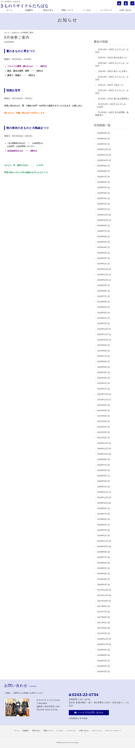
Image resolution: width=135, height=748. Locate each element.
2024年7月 (102, 231)
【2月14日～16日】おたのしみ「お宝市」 (112, 78)
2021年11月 (102, 399)
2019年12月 (102, 492)
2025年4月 (102, 193)
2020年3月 (102, 481)
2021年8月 (102, 410)
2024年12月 (102, 215)
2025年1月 (102, 209)
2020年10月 (102, 454)
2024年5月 (102, 242)
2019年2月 (102, 530)
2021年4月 (102, 427)
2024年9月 (102, 225)
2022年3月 (102, 378)
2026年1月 (102, 144)
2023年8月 (102, 291)
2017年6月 (102, 617)
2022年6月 (102, 361)
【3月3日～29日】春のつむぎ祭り (112, 71)
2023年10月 (102, 280)
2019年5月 (102, 519)
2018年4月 (102, 573)
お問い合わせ (125, 10)
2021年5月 (102, 421)
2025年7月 (102, 176)
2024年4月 (102, 247)
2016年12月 (102, 639)
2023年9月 (102, 285)
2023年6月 (102, 301)
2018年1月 (102, 584)
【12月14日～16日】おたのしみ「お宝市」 (110, 105)
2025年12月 (102, 149)
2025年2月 (102, 204)
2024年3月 (102, 253)
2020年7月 (102, 465)
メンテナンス (106, 10)
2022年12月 (102, 329)
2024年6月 (102, 236)
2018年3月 (102, 579)
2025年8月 (102, 171)
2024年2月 (102, 258)
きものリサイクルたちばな (70, 742)
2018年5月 (102, 568)
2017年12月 (102, 590)
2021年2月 (102, 437)
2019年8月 (102, 508)
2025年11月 (102, 155)
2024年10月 (102, 220)
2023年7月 (102, 296)
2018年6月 (102, 563)
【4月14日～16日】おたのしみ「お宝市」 (112, 50)
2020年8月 (102, 459)
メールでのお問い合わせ (88, 712)
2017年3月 (102, 628)
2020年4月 (102, 476)
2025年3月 (102, 198)
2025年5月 (102, 187)
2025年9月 (102, 166)
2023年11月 (102, 274)
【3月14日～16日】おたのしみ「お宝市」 (112, 64)
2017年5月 (102, 622)
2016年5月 (102, 666)
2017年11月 (102, 595)
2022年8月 (102, 350)
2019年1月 (102, 535)
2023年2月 (102, 318)
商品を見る (48, 10)
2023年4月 (102, 312)
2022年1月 (102, 389)
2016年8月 (102, 655)
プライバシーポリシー (113, 731)
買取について (67, 10)
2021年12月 (102, 394)
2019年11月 (102, 497)
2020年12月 (102, 443)
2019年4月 (102, 525)
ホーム (10, 10)
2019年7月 (102, 514)
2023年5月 (102, 307)
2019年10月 (102, 503)
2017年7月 (102, 611)
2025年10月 (102, 160)
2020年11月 (102, 448)
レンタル (87, 10)
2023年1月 (102, 323)
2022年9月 (102, 345)
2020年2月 (102, 486)
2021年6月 (102, 416)
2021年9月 (102, 405)
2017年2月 (102, 633)
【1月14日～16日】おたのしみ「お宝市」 (112, 91)
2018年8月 (102, 552)
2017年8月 (102, 606)
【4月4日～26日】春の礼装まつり (112, 57)
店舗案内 (29, 10)
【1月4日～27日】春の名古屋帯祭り (113, 98)
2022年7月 (102, 356)
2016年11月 (102, 644)
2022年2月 (102, 383)
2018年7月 (102, 557)
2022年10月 (102, 340)
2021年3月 (102, 432)
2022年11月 (102, 334)
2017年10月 (102, 601)
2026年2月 (102, 138)
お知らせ (15, 33)
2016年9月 (102, 650)
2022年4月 (102, 372)
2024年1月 (102, 263)
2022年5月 (102, 367)
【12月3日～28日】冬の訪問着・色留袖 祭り (112, 113)
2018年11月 (102, 541)
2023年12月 (102, 269)
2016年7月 (102, 660)
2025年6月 (102, 182)
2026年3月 (102, 133)
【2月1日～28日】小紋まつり (110, 85)
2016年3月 (102, 671)
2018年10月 (102, 546)
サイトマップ (97, 731)
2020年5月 (102, 470)
